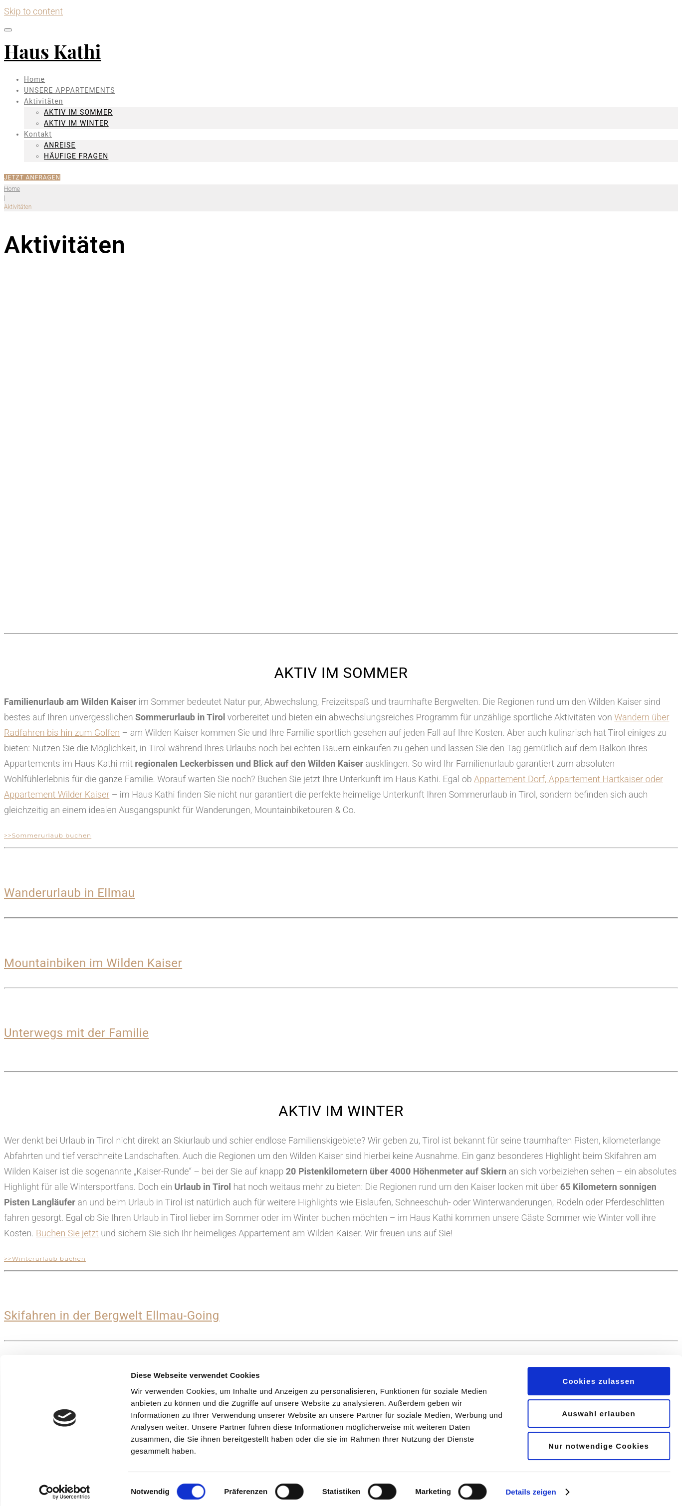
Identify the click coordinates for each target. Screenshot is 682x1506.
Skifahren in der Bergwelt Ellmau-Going (112, 1316)
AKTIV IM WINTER (76, 123)
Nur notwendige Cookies (598, 1440)
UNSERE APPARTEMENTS (69, 90)
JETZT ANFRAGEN (32, 177)
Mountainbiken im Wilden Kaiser (93, 963)
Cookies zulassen (598, 1375)
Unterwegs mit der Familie (76, 1033)
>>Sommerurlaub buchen (47, 835)
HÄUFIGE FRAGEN (76, 156)
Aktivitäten (43, 101)
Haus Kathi (52, 51)
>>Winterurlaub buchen (45, 1258)
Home (34, 79)
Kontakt (38, 134)
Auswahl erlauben (599, 1408)
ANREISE (60, 145)
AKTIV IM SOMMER (78, 112)
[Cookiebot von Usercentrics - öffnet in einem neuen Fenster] (64, 1486)
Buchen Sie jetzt (67, 1233)
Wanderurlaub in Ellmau (69, 893)
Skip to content (33, 11)
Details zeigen (530, 1486)
